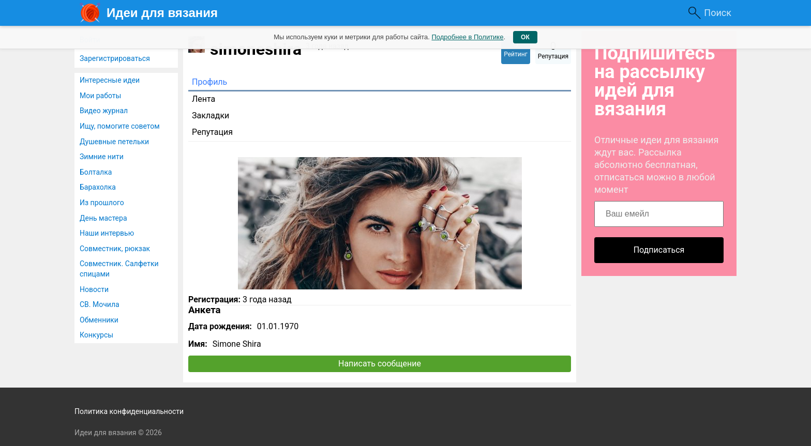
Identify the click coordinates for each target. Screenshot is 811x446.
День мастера (103, 218)
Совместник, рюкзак (115, 248)
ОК (525, 37)
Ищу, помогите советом (120, 126)
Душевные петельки (114, 141)
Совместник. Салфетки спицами (119, 268)
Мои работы (100, 95)
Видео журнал (104, 110)
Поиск (717, 12)
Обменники (99, 320)
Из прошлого (102, 202)
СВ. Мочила (99, 304)
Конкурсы (96, 335)
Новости (94, 289)
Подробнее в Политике (467, 37)
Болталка (96, 172)
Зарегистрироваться (115, 58)
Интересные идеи (110, 80)
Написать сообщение (379, 363)
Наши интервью (107, 233)
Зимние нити (102, 156)
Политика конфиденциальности (129, 411)
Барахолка (98, 187)
